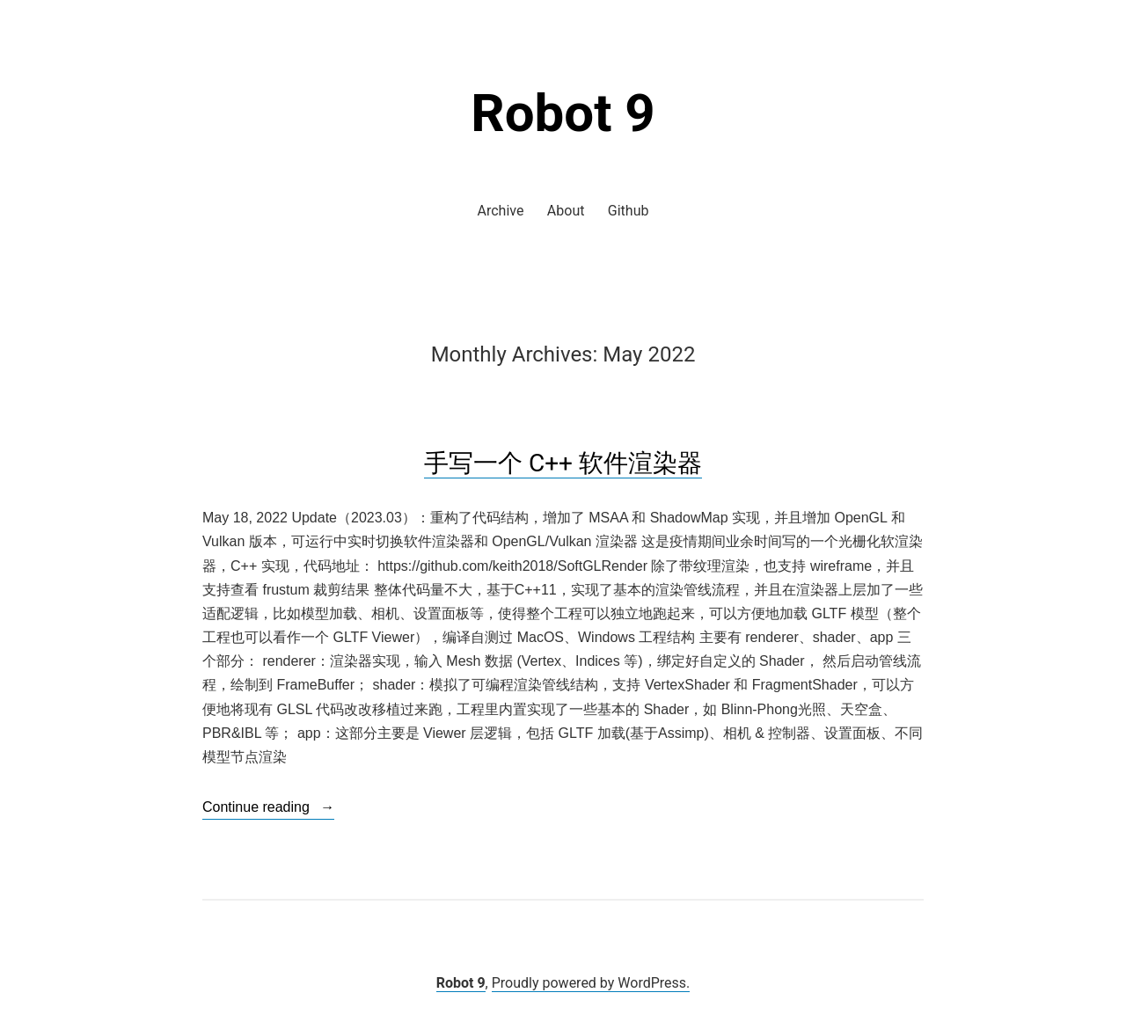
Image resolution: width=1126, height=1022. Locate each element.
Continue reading (268, 807)
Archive (501, 210)
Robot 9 (563, 113)
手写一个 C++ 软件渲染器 (563, 463)
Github (628, 210)
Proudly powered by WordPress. (591, 983)
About (566, 210)
